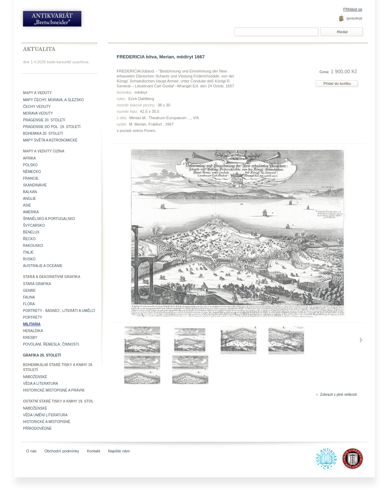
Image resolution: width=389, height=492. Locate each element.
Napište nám (119, 451)
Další (361, 340)
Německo (32, 172)
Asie (27, 205)
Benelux (31, 232)
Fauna (29, 297)
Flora (29, 304)
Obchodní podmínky (61, 451)
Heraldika (33, 331)
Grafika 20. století (42, 355)
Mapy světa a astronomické (50, 140)
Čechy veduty (37, 107)
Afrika (29, 158)
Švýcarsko (34, 225)
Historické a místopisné (46, 422)
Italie (28, 252)
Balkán (30, 192)
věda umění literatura (45, 415)
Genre (29, 291)
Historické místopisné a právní (54, 390)
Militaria (32, 324)
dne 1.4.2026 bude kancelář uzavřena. (56, 62)
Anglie (29, 199)
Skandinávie (35, 185)
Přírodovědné (37, 428)
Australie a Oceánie (43, 266)
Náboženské (35, 377)
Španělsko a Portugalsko (49, 219)
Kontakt (93, 451)
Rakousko (33, 246)
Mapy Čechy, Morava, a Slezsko (53, 100)
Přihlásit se (352, 9)
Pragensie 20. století (44, 120)
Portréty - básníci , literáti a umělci (59, 311)
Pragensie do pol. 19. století (52, 127)
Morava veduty (38, 113)
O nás (31, 451)
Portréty (32, 317)
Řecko (29, 239)
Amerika (31, 212)
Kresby (30, 338)
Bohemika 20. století (43, 133)
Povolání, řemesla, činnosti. (51, 344)
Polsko (30, 165)
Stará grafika (37, 284)
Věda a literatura (40, 384)
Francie (31, 178)
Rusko (29, 259)
